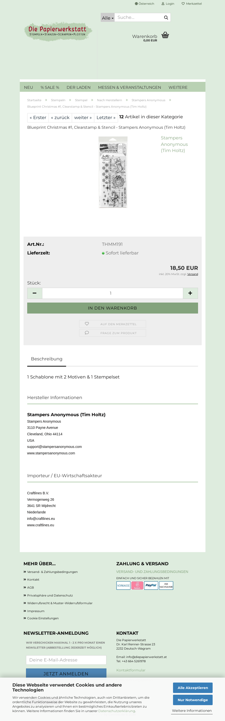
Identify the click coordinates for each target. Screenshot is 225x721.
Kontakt (33, 579)
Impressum (36, 611)
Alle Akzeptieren (193, 688)
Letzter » (106, 117)
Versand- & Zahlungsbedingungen (52, 572)
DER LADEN (79, 87)
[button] (144, 3)
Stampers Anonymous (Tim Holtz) (174, 144)
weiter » (83, 117)
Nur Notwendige (193, 700)
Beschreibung (46, 359)
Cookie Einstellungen (43, 618)
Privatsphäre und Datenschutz (50, 595)
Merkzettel (192, 3)
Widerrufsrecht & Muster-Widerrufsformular (60, 603)
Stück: (34, 283)
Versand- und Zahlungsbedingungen (152, 572)
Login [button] (168, 3)
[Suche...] (108, 17)
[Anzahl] (112, 293)
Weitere (178, 87)
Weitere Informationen (192, 710)
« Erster (38, 117)
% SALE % (50, 87)
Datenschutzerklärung (116, 711)
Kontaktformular (131, 670)
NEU (28, 87)
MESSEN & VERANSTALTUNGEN (129, 87)
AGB (30, 587)
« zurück (60, 117)
